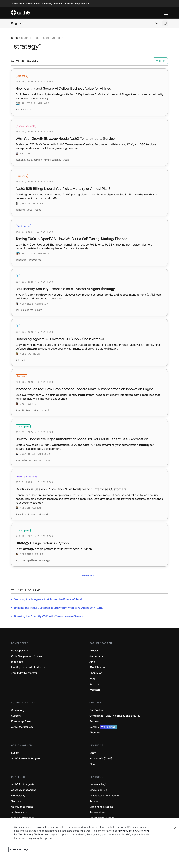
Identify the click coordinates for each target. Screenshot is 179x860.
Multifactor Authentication (105, 795)
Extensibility (18, 795)
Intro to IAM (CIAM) (101, 758)
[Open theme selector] (165, 23)
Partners (94, 721)
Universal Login (99, 784)
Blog (14, 23)
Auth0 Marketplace (22, 727)
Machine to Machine (101, 806)
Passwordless (98, 812)
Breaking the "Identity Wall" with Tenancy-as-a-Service (48, 616)
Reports (94, 684)
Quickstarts (96, 656)
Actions (94, 801)
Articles (94, 650)
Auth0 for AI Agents (22, 784)
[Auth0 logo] (87, 12)
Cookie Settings (19, 849)
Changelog (96, 673)
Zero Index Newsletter (24, 673)
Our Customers (98, 710)
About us (95, 732)
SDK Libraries (97, 667)
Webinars (95, 689)
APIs (92, 661)
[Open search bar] (156, 23)
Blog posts (17, 661)
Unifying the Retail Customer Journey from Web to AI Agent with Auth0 (58, 607)
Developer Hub (19, 650)
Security (16, 801)
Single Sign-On (98, 790)
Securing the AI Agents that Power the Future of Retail (48, 599)
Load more (89, 575)
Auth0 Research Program (25, 758)
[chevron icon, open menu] (20, 23)
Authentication (19, 812)
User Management (22, 806)
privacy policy (127, 830)
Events (15, 752)
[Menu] (166, 13)
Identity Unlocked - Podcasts (28, 667)
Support (16, 715)
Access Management (23, 790)
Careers (103, 727)
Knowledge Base (21, 721)
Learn (93, 752)
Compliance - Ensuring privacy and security (115, 715)
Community (18, 710)
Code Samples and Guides (26, 656)
